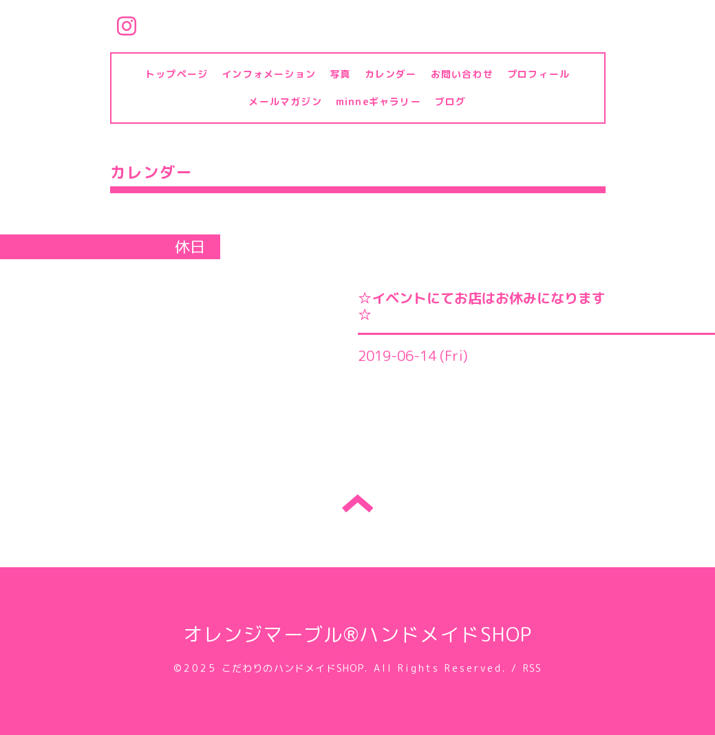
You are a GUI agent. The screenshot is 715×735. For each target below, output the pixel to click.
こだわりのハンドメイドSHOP (293, 667)
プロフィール (538, 73)
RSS (532, 667)
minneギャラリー (378, 101)
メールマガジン (284, 101)
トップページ (176, 73)
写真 (340, 73)
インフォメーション (269, 73)
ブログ (451, 101)
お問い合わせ (462, 73)
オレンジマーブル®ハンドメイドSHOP (358, 634)
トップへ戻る (357, 503)
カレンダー (391, 73)
